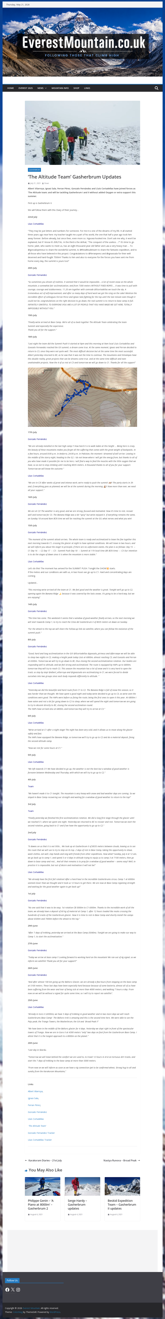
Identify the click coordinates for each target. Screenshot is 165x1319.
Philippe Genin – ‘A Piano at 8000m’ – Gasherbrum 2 (41, 1204)
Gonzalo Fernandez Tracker (41, 1132)
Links (87, 88)
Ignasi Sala (33, 1098)
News (41, 88)
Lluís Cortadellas (36, 1119)
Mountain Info (60, 88)
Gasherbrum (34, 170)
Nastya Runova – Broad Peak (122, 1160)
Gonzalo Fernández (37, 1112)
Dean (46, 183)
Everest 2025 (26, 88)
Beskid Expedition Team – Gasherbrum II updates (122, 1204)
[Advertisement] (82, 1251)
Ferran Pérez (34, 1105)
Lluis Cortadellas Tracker (40, 1139)
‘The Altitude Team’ (37, 1125)
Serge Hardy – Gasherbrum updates (77, 1204)
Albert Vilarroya (35, 1091)
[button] (45, 88)
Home (10, 88)
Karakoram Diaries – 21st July (43, 1160)
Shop (76, 88)
